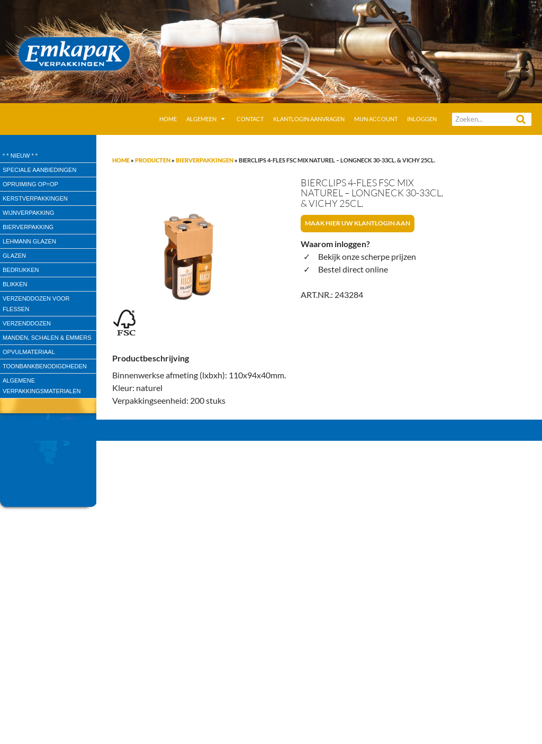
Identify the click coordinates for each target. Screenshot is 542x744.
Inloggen (422, 118)
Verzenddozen (27, 323)
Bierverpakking (28, 227)
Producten (152, 160)
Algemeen (201, 118)
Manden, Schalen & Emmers (47, 337)
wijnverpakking (29, 213)
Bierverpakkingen (204, 160)
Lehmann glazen (29, 241)
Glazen (14, 255)
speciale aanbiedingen (39, 170)
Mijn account (376, 118)
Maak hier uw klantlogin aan (357, 223)
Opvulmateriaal (29, 352)
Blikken (15, 284)
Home (168, 118)
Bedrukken (21, 270)
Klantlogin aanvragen (309, 118)
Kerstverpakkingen (35, 198)
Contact (250, 118)
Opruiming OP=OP (30, 184)
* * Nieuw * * (20, 155)
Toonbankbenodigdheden (45, 366)
